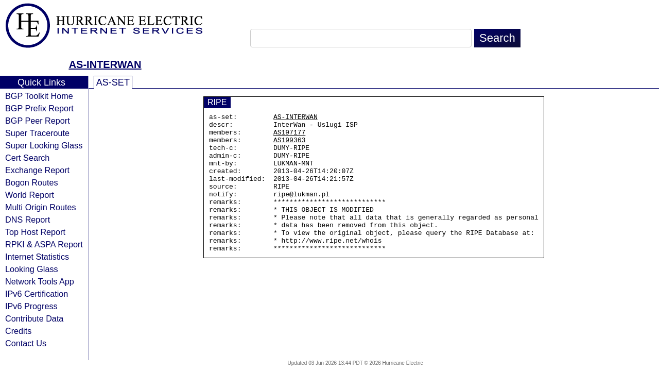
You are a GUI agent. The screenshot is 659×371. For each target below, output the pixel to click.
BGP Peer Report (37, 120)
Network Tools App (39, 281)
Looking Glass (31, 269)
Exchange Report (37, 170)
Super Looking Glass (43, 145)
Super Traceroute (37, 133)
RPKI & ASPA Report (44, 244)
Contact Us (25, 343)
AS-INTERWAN (105, 64)
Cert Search (27, 157)
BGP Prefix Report (39, 108)
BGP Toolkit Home (39, 95)
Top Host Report (35, 232)
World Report (29, 194)
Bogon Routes (31, 182)
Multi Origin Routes (40, 207)
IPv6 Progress (31, 306)
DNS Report (27, 219)
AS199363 (289, 145)
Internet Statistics (37, 256)
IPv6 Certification (36, 293)
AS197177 (289, 136)
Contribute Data (34, 318)
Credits (18, 330)
